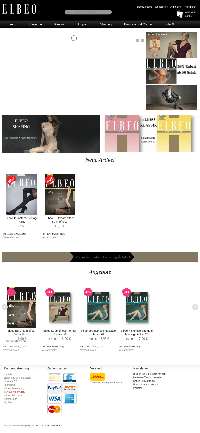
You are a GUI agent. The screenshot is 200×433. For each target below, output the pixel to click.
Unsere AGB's (11, 381)
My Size (8, 402)
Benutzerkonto (144, 6)
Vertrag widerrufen (14, 392)
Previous (5, 307)
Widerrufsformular (13, 395)
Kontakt (8, 374)
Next (195, 307)
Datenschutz (10, 399)
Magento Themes (12, 425)
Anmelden (175, 6)
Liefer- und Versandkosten (17, 377)
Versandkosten (11, 237)
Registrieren (190, 6)
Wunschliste (161, 6)
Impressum (9, 385)
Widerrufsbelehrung (14, 388)
